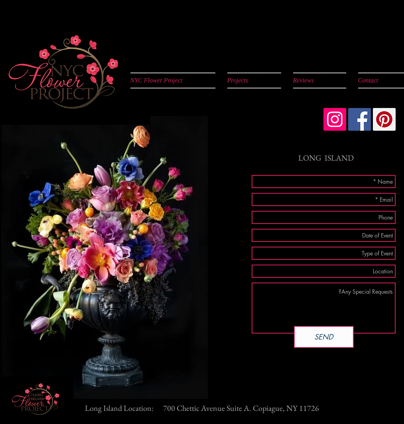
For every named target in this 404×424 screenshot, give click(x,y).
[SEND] (324, 337)
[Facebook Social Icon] (359, 119)
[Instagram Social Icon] (334, 119)
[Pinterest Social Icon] (384, 119)
